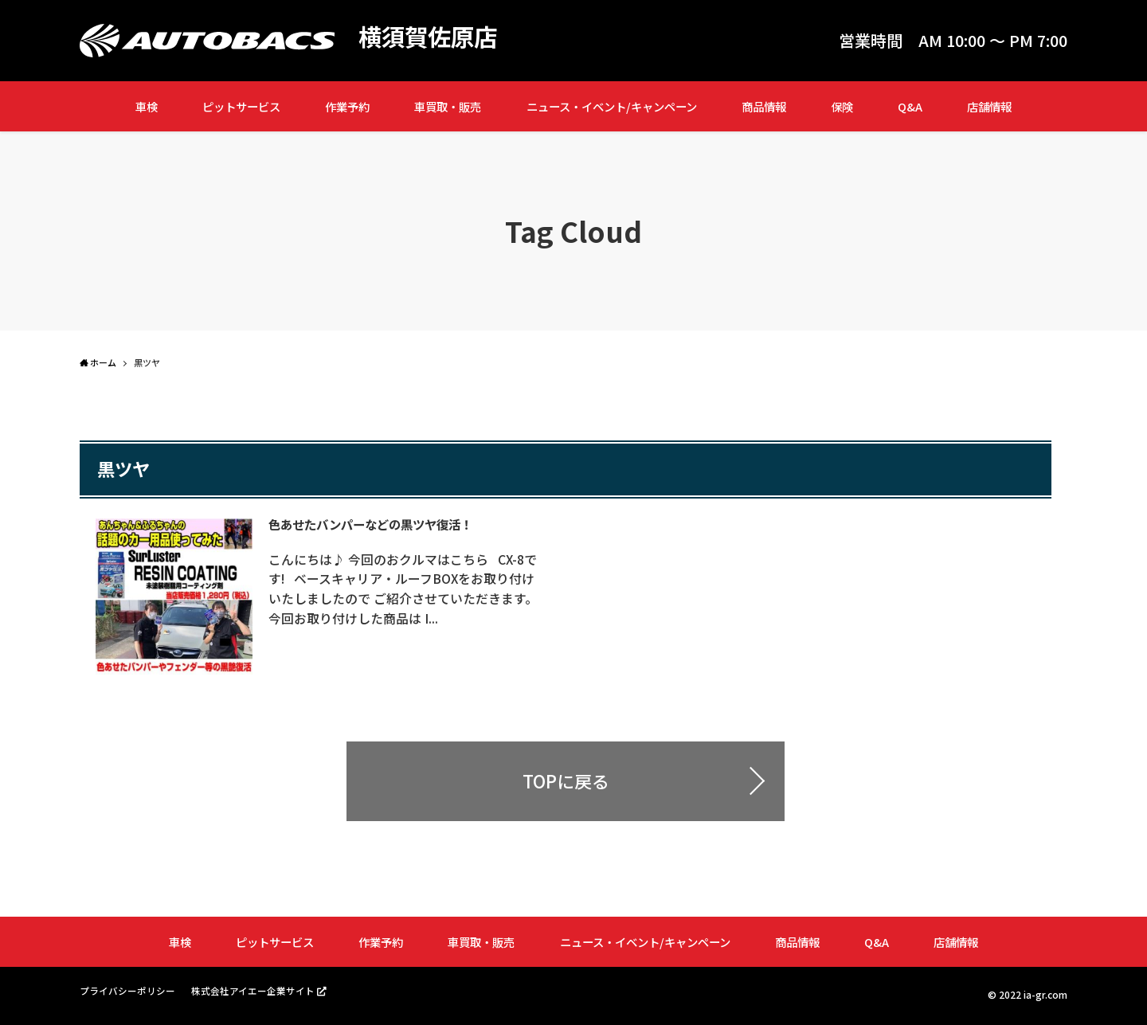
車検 (146, 106)
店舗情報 (989, 106)
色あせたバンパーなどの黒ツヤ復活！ (379, 524)
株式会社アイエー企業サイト (253, 993)
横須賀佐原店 (430, 37)
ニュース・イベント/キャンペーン (612, 106)
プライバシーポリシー (127, 993)
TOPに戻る (566, 783)
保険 (842, 106)
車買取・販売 (447, 106)
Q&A (910, 106)
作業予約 (347, 106)
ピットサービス (241, 106)
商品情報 (764, 106)
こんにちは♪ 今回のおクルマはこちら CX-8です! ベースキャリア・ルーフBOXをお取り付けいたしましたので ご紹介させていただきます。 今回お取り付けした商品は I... (408, 588)
